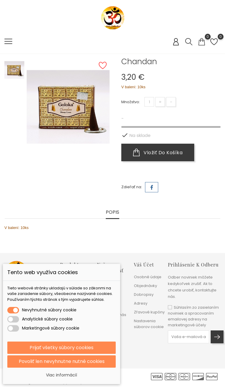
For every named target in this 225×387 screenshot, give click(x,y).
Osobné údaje (147, 277)
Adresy (140, 303)
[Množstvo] (149, 102)
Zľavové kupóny (149, 312)
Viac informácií (61, 375)
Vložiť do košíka (158, 152)
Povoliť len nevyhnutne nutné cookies (62, 361)
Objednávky (145, 285)
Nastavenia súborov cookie (149, 324)
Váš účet (144, 265)
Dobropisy (144, 294)
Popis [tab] (112, 212)
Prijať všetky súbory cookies (61, 347)
